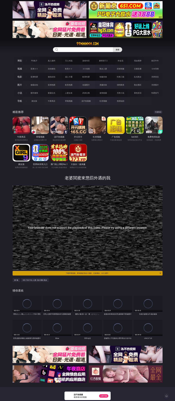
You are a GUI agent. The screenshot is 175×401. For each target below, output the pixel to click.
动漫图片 (86, 85)
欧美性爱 (86, 77)
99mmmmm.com (87, 43)
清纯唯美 (120, 85)
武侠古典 (86, 93)
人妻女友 (68, 93)
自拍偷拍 (51, 68)
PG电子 (34, 60)
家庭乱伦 (51, 93)
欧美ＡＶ (68, 68)
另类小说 (120, 93)
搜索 (117, 49)
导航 (19, 100)
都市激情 (34, 93)
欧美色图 (68, 85)
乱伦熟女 (137, 77)
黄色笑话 (137, 93)
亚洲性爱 (34, 77)
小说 (19, 92)
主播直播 (137, 68)
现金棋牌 (137, 60)
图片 (19, 84)
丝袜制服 (120, 68)
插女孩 (34, 101)
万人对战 (68, 60)
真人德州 (51, 60)
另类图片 (155, 85)
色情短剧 (120, 101)
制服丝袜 (103, 77)
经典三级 (120, 77)
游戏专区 (86, 60)
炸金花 (120, 60)
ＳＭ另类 (155, 68)
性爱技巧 (155, 93)
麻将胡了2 (103, 60)
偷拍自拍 (51, 77)
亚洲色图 (51, 85)
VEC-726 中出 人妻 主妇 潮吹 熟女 (35, 280)
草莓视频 (68, 101)
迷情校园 (103, 93)
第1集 (16, 280)
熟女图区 (137, 85)
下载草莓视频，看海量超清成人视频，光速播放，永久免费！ (113, 273)
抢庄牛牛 (155, 60)
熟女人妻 (103, 68)
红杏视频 (103, 101)
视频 (19, 68)
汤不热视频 (86, 101)
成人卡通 (68, 77)
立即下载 (103, 396)
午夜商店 (51, 101)
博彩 (19, 60)
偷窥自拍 (34, 85)
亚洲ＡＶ (34, 68)
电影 (19, 76)
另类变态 (155, 77)
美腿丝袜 (103, 85)
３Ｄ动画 (86, 68)
